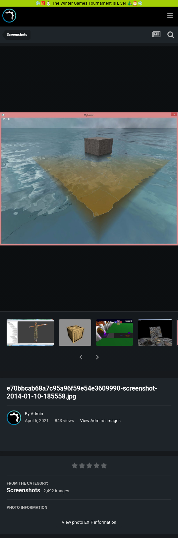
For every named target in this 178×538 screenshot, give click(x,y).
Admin (36, 396)
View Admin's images (100, 403)
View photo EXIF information (89, 505)
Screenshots (23, 472)
